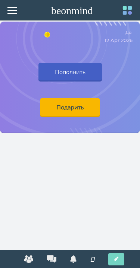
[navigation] (127, 14)
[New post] (116, 259)
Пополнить (70, 72)
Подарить (70, 107)
